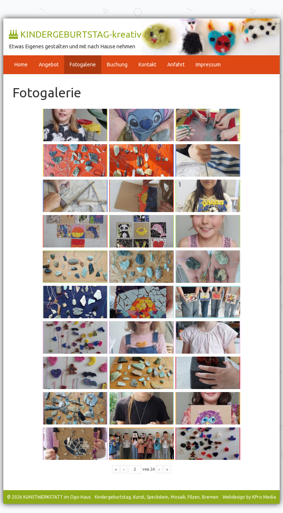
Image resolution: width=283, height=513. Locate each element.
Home (21, 64)
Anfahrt (176, 64)
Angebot (49, 64)
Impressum (208, 64)
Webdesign (234, 497)
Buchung (117, 64)
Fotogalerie (83, 64)
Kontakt (147, 64)
